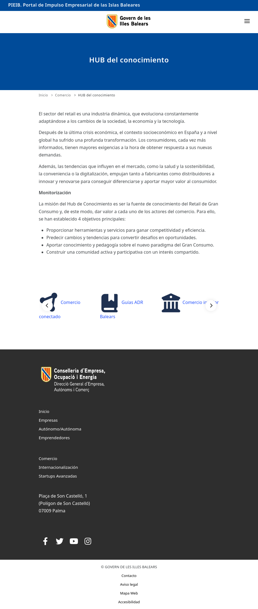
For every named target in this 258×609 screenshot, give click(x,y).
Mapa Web (129, 593)
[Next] (210, 305)
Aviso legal (129, 584)
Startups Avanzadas (58, 476)
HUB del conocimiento (96, 95)
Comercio (63, 95)
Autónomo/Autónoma (60, 429)
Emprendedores (54, 437)
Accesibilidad (129, 601)
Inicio (43, 95)
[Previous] (47, 305)
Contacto (129, 575)
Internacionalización (58, 467)
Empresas (48, 420)
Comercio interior (190, 302)
